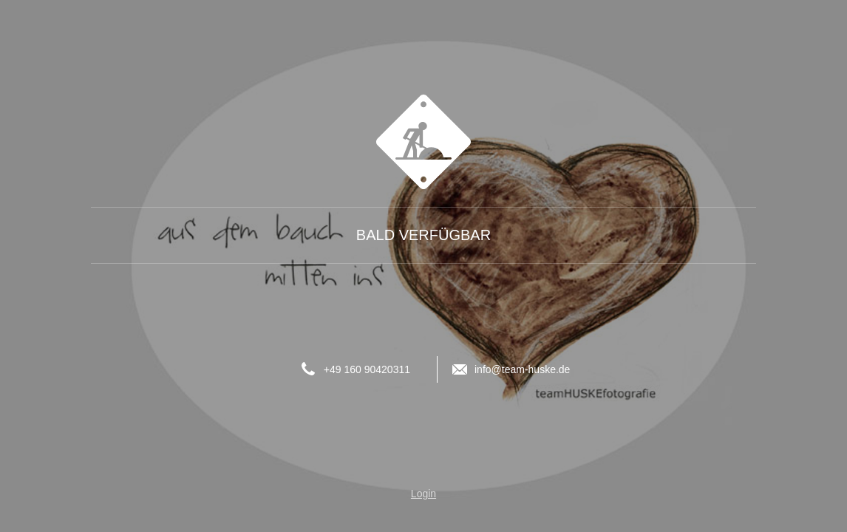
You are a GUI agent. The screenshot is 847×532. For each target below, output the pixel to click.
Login (423, 493)
